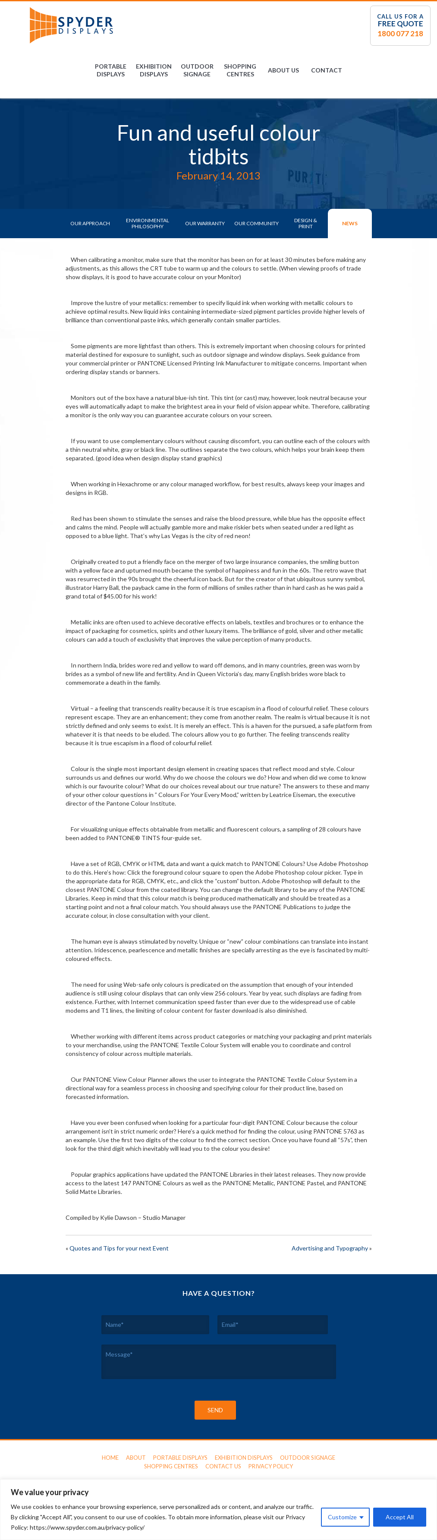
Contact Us (223, 1466)
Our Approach (90, 223)
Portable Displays (110, 70)
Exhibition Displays (154, 70)
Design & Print (305, 223)
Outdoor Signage (197, 70)
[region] (218, 1509)
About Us (283, 70)
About (136, 1457)
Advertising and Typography (330, 1248)
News (350, 223)
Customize (342, 1517)
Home (110, 1457)
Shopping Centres (240, 70)
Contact (326, 70)
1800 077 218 (400, 33)
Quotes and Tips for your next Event (119, 1248)
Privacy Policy (270, 1466)
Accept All (400, 1517)
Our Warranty (205, 223)
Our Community (256, 223)
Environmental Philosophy (147, 223)
